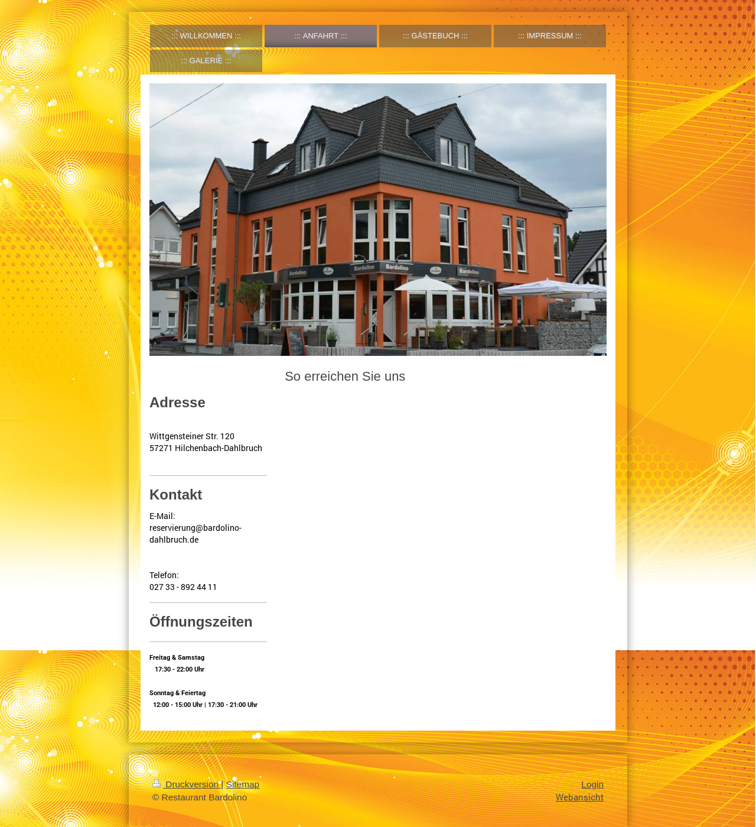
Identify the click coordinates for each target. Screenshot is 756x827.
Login (592, 784)
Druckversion (186, 784)
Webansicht (580, 797)
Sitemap (242, 784)
